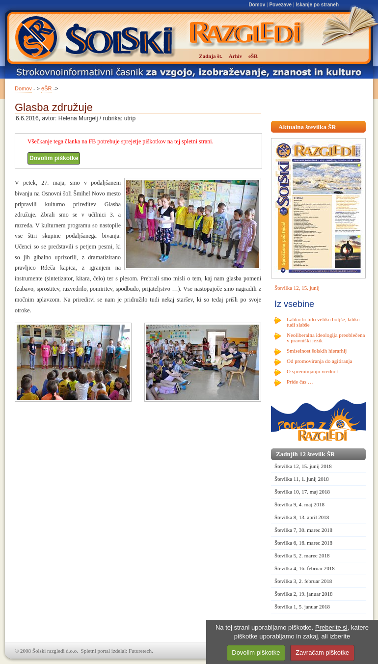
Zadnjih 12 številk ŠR (305, 454)
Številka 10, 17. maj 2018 (302, 492)
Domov (256, 4)
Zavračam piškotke (322, 652)
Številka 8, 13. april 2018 (301, 517)
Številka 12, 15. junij (297, 288)
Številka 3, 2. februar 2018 (303, 581)
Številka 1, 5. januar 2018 (302, 606)
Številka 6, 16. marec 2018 (303, 543)
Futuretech (140, 651)
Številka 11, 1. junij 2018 (301, 479)
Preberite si (331, 627)
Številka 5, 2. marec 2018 (301, 555)
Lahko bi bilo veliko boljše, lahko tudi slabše (323, 322)
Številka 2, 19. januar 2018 (303, 594)
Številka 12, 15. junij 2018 (303, 466)
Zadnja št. (210, 56)
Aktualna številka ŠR (307, 127)
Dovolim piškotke (53, 158)
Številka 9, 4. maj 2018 (299, 504)
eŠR (46, 88)
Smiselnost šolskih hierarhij (317, 351)
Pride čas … (300, 382)
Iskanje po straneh (317, 4)
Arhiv (236, 56)
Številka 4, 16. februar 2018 (304, 568)
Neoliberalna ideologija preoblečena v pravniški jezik (326, 337)
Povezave (280, 4)
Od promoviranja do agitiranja (319, 361)
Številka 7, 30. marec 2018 (303, 530)
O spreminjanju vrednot (312, 371)
